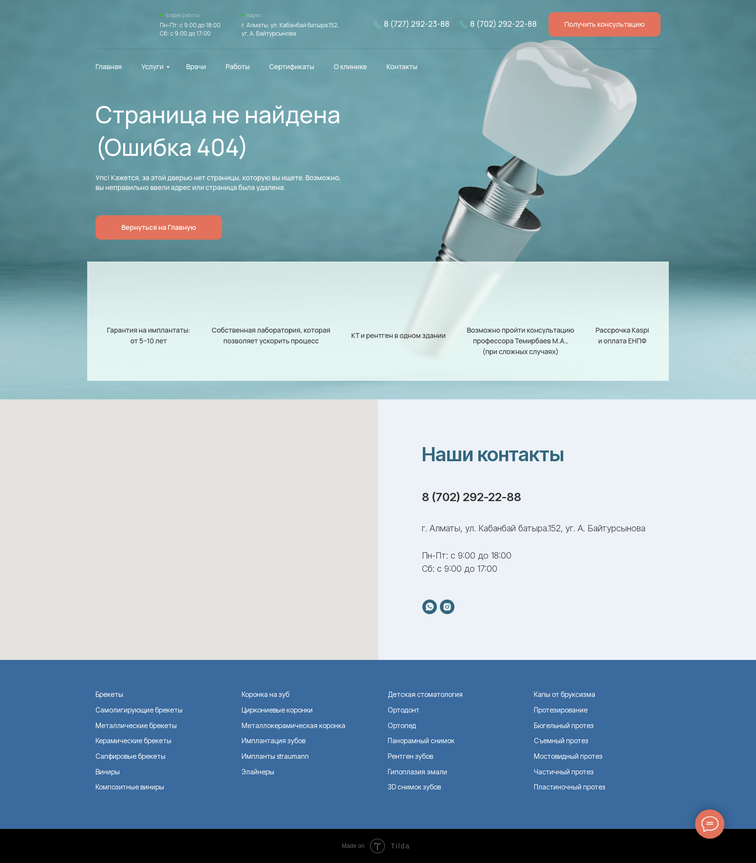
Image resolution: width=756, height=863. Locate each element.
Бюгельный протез (564, 725)
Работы (238, 66)
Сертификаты (291, 66)
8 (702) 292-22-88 (503, 24)
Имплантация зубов (273, 740)
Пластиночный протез (569, 787)
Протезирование (560, 710)
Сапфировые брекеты (130, 756)
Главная (108, 66)
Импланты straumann (275, 756)
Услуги (152, 66)
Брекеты (109, 694)
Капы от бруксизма (564, 694)
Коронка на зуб (265, 694)
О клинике (350, 66)
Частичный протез (564, 772)
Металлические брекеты (136, 725)
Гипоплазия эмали (417, 772)
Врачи (196, 66)
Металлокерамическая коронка (293, 725)
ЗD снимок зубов (414, 787)
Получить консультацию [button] (604, 24)
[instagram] (447, 607)
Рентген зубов (410, 756)
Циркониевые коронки (277, 710)
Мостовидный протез (568, 756)
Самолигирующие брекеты (139, 710)
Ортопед (402, 725)
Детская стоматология (425, 694)
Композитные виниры (129, 787)
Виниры (107, 772)
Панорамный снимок (421, 740)
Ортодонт (403, 710)
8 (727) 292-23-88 (417, 24)
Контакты (401, 66)
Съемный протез (561, 740)
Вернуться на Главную (158, 227)
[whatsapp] (429, 607)
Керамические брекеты (133, 740)
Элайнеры (258, 772)
